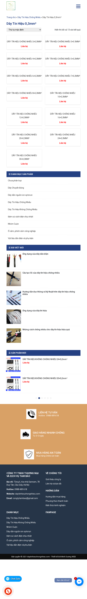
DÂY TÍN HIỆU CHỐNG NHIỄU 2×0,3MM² (24, 41)
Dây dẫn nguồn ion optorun (20, 195)
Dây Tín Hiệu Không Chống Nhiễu (22, 209)
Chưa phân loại (15, 180)
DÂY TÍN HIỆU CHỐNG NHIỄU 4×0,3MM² (24, 59)
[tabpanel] (43, 365)
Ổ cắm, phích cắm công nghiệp (22, 231)
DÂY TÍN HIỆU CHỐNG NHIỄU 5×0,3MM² (62, 59)
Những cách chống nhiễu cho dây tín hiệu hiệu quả (46, 329)
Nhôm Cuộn (13, 224)
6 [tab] (50, 398)
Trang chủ (11, 17)
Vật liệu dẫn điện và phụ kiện (20, 238)
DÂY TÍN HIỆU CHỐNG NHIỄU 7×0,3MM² (62, 76)
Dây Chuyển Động (16, 188)
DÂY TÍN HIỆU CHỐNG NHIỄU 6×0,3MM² (24, 76)
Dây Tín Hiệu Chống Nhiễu (29, 17)
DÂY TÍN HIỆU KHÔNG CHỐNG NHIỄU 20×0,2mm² (45, 378)
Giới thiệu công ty (53, 479)
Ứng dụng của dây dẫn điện (35, 254)
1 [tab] (36, 398)
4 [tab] (45, 398)
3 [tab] (42, 398)
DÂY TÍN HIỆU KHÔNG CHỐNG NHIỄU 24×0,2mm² (45, 359)
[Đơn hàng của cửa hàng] (24, 30)
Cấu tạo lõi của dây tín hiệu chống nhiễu (41, 273)
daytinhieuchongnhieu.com (27, 494)
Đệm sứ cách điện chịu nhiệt (20, 216)
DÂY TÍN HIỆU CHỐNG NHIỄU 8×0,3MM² (24, 93)
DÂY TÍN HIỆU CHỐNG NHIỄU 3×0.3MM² (62, 41)
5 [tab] (47, 398)
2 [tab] (39, 398)
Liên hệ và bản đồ (53, 484)
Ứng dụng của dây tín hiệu (34, 310)
